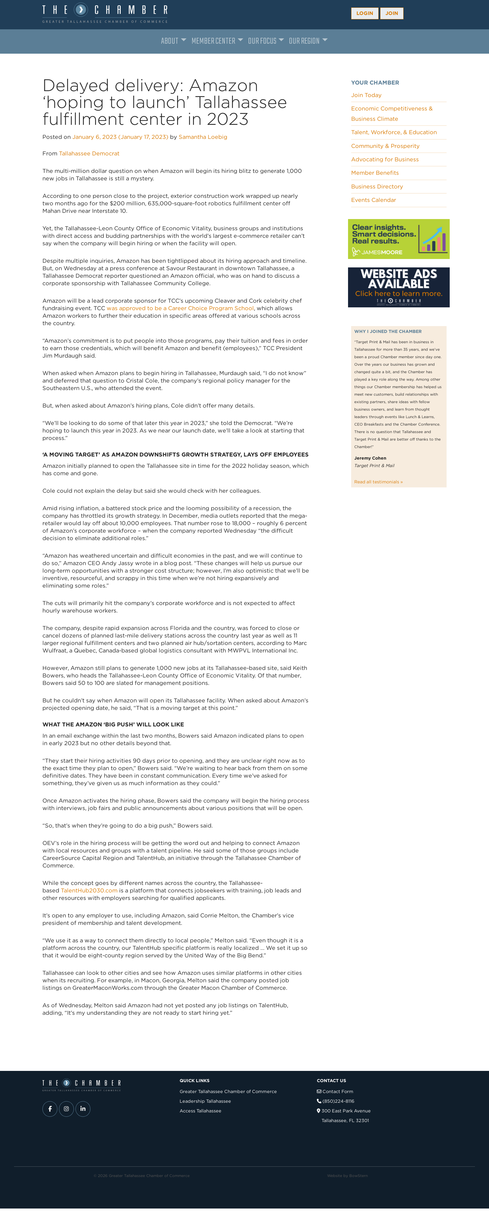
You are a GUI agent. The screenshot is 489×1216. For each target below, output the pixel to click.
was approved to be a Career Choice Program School (180, 308)
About (169, 41)
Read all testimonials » (378, 481)
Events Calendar (373, 200)
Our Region (304, 41)
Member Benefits (375, 172)
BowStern (358, 1175)
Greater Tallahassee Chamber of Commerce (228, 1091)
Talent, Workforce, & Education (394, 132)
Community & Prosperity (385, 146)
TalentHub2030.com (89, 890)
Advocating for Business (385, 159)
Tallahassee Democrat (89, 153)
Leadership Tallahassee (205, 1101)
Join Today (366, 95)
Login (364, 13)
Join (391, 13)
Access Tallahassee (200, 1110)
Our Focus (262, 41)
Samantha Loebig (203, 137)
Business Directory (377, 186)
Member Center (213, 41)
